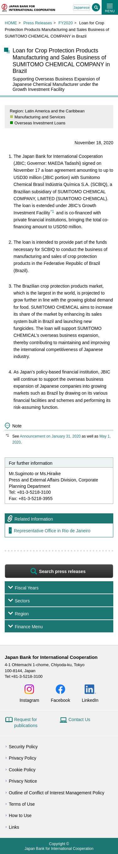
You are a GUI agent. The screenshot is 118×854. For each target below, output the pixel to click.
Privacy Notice (23, 781)
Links (14, 827)
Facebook (60, 700)
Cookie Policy (22, 769)
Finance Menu (29, 626)
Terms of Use (22, 804)
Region (22, 613)
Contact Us (79, 719)
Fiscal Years (26, 587)
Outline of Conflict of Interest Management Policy (56, 792)
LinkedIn (90, 700)
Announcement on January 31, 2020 (50, 436)
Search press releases (62, 571)
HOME (11, 23)
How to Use (20, 815)
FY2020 (66, 23)
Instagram (29, 700)
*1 (52, 211)
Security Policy (23, 746)
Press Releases (37, 23)
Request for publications (25, 722)
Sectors (22, 600)
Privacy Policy (22, 758)
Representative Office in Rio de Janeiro (52, 530)
